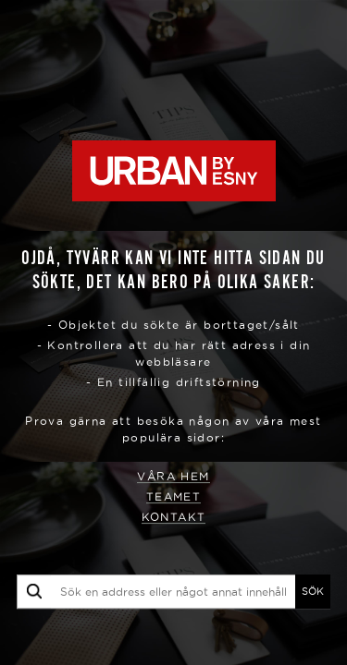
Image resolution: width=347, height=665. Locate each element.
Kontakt (174, 517)
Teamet (173, 496)
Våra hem (173, 476)
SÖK (313, 591)
